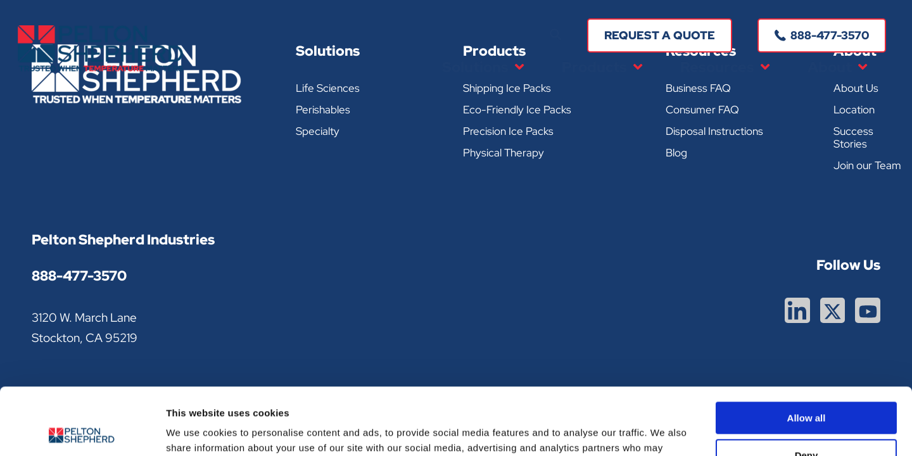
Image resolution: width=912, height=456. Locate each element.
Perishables (323, 110)
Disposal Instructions (714, 131)
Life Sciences (328, 88)
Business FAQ (698, 88)
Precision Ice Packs (508, 131)
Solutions (483, 67)
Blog (676, 153)
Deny (806, 388)
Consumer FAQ (702, 110)
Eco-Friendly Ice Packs (517, 110)
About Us (855, 88)
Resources (725, 67)
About (837, 67)
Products (602, 67)
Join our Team (867, 165)
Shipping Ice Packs (507, 88)
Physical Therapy (503, 153)
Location (854, 110)
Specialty (317, 131)
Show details (195, 431)
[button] (555, 35)
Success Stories (853, 137)
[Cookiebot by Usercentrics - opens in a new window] (82, 431)
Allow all (806, 351)
